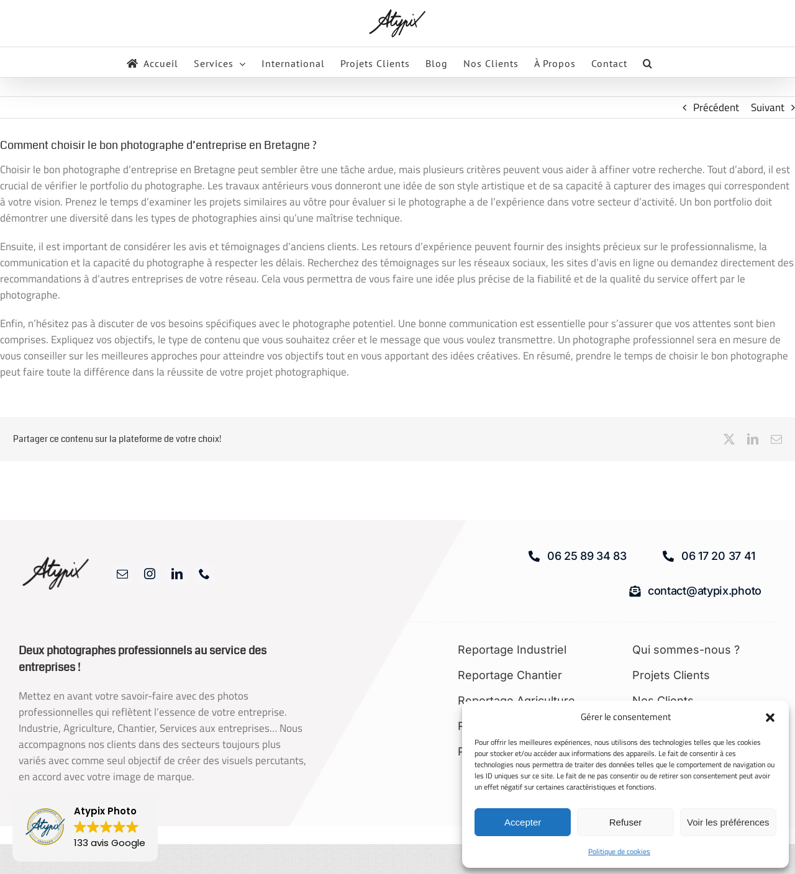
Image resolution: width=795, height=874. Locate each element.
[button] (770, 717)
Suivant (767, 107)
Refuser (625, 822)
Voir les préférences (728, 822)
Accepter (522, 822)
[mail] (122, 573)
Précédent (716, 107)
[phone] (204, 573)
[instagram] (149, 573)
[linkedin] (177, 573)
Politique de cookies (619, 851)
